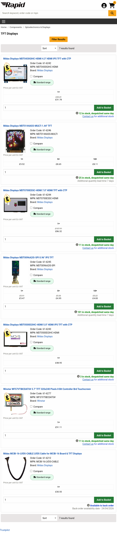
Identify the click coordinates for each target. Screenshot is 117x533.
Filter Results (58, 39)
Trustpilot (5, 530)
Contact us (87, 116)
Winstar (41, 401)
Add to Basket (104, 107)
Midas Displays (45, 70)
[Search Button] (112, 13)
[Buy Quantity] (48, 108)
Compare (36, 76)
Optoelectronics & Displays (37, 27)
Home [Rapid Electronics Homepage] (4, 27)
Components (16, 27)
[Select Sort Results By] (49, 48)
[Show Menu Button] (3, 21)
